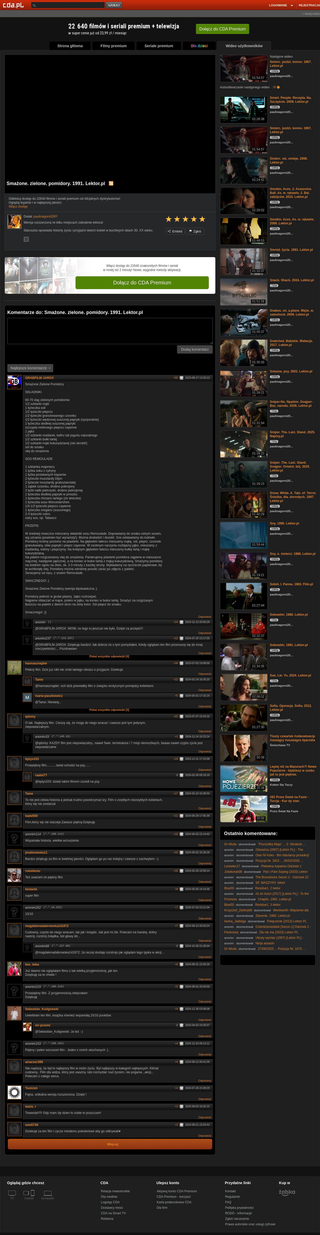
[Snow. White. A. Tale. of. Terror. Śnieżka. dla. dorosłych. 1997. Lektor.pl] (243, 504)
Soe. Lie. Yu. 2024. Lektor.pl (290, 675)
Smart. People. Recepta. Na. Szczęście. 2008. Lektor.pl (291, 100)
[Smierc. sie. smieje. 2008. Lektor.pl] (243, 170)
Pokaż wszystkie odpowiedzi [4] (109, 656)
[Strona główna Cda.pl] (14, 5)
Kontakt (230, 1191)
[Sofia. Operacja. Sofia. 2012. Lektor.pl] (243, 717)
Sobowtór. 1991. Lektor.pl (289, 645)
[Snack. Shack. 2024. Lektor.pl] (243, 291)
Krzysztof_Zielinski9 (238, 910)
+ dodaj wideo (311, 13)
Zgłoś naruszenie (237, 1219)
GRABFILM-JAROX (39, 378)
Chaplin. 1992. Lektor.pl (274, 899)
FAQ (228, 1202)
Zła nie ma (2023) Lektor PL (278, 932)
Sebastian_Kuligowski (43, 1009)
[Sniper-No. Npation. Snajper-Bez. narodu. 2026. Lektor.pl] (243, 413)
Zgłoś (195, 231)
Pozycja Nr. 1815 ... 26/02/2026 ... (279, 861)
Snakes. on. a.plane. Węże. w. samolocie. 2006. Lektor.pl (292, 312)
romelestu (32, 871)
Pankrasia (231, 932)
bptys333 (32, 759)
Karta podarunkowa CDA (174, 1202)
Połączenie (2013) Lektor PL (287, 921)
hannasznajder (36, 663)
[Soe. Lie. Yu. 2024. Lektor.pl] (243, 687)
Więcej (112, 1144)
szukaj (114, 5)
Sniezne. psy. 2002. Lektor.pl (291, 371)
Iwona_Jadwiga (235, 921)
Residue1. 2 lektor (268, 888)
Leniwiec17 (232, 866)
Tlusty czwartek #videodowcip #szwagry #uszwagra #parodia (292, 738)
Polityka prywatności (239, 1208)
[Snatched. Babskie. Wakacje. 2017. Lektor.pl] (243, 352)
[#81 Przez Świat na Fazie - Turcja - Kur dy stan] (243, 808)
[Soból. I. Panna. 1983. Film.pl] (243, 595)
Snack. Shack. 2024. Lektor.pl (292, 280)
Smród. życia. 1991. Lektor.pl (291, 250)
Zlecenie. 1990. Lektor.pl (272, 916)
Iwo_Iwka (32, 964)
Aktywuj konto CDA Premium (177, 1191)
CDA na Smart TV (113, 1213)
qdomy (30, 716)
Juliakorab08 (233, 872)
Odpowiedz (204, 616)
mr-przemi (42, 1025)
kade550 (31, 816)
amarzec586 (36, 1062)
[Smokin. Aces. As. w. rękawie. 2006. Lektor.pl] (243, 231)
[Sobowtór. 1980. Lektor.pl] (243, 626)
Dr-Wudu (230, 844)
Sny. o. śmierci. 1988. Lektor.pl (293, 554)
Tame (39, 679)
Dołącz (222, 29)
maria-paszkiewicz (49, 696)
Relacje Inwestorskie (115, 1191)
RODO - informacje (238, 1213)
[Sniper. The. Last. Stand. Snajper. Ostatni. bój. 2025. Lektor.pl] (243, 474)
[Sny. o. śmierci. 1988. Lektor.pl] (243, 565)
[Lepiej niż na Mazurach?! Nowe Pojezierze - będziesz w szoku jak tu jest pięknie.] (243, 778)
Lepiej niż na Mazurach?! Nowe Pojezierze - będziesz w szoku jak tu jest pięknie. (293, 770)
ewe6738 (31, 1125)
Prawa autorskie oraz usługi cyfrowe (250, 1224)
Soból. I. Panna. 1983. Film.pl (291, 584)
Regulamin (232, 1197)
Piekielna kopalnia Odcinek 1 (281, 866)
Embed (175, 231)
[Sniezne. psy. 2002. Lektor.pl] (243, 383)
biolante (33, 889)
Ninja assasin (264, 943)
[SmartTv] (33, 1201)
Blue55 (229, 888)
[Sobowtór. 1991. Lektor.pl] (243, 656)
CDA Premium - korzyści (174, 1197)
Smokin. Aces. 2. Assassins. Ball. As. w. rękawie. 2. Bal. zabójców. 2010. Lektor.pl (291, 193)
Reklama (107, 1219)
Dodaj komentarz (195, 349)
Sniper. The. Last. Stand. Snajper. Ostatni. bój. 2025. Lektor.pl (290, 466)
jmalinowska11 (38, 852)
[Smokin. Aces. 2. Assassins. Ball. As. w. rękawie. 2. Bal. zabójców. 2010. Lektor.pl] (243, 200)
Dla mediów (109, 1197)
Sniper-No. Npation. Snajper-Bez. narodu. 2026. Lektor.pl (291, 404)
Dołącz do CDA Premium (142, 282)
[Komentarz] (110, 331)
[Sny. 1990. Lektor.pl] (243, 535)
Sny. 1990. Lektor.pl (284, 523)
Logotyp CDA (110, 1202)
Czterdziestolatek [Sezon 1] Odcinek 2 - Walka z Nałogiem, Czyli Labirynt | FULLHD (267, 929)
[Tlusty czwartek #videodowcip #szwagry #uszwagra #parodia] (243, 747)
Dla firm (162, 1208)
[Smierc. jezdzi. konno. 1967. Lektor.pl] (243, 68)
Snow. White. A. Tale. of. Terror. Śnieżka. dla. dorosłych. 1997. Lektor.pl (293, 497)
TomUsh (33, 1088)
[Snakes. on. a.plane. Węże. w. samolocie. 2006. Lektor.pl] (243, 322)
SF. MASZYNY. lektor (270, 883)
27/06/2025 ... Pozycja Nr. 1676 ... (281, 949)
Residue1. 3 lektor (268, 905)
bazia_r (32, 1106)
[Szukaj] (68, 5)
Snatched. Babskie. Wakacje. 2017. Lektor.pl (291, 343)
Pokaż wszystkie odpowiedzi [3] (109, 709)
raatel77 (41, 775)
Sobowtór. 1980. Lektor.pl (289, 614)
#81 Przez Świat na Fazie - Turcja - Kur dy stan (289, 799)
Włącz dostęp (18, 206)
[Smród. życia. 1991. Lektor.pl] (243, 261)
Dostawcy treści (112, 1208)
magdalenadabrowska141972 (46, 926)
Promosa (230, 899)
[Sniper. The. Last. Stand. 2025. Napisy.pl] (243, 443)
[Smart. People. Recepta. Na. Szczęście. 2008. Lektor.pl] (243, 109)
